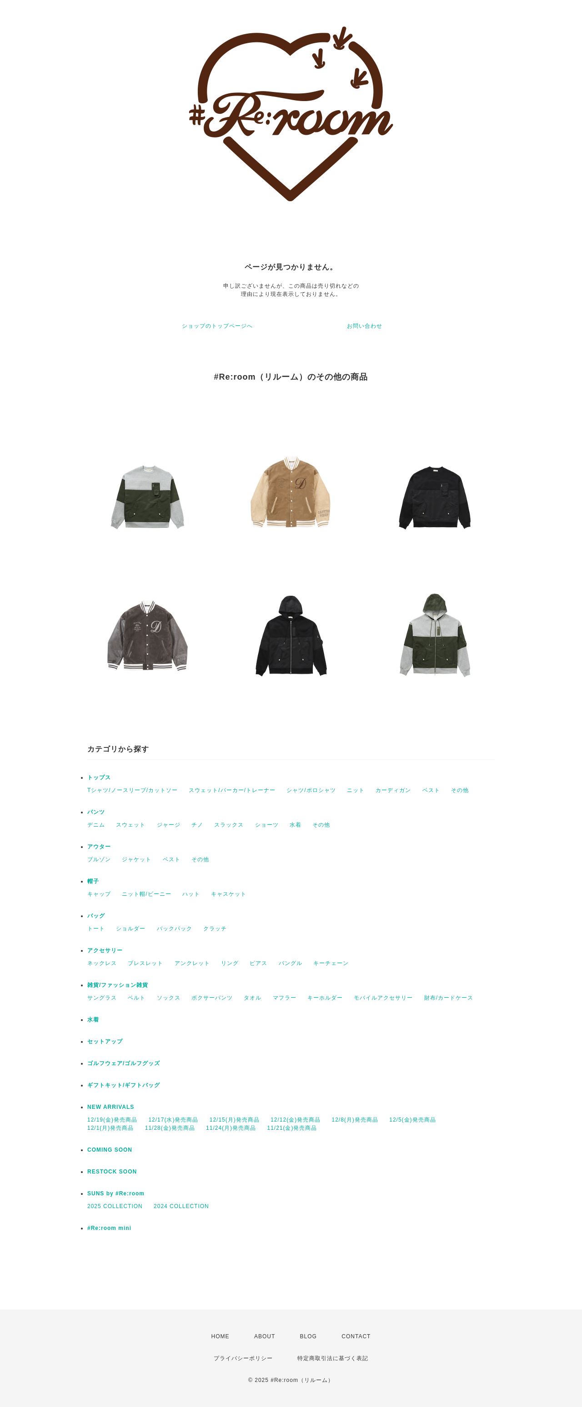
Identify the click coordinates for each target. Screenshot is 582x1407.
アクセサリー (105, 950)
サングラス (102, 998)
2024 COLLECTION (181, 1206)
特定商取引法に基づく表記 (332, 1358)
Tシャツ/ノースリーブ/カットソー (132, 790)
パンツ (96, 812)
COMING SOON (109, 1150)
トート (96, 928)
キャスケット (228, 894)
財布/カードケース (448, 998)
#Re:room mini (109, 1228)
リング (230, 963)
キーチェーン (331, 963)
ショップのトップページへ (217, 326)
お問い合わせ (364, 326)
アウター (99, 846)
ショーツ (267, 825)
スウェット (131, 825)
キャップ (99, 894)
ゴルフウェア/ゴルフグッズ (123, 1063)
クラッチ (215, 928)
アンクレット (192, 963)
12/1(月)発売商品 (110, 1128)
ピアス (258, 963)
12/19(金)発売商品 (112, 1120)
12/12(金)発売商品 (296, 1120)
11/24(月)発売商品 (231, 1128)
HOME (220, 1336)
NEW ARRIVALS (110, 1107)
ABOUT (264, 1336)
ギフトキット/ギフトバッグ (123, 1085)
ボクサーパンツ (212, 998)
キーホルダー (325, 998)
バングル (290, 963)
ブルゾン (99, 859)
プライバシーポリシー (243, 1358)
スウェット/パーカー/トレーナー (232, 790)
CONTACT (356, 1336)
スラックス (229, 825)
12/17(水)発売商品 (173, 1120)
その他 (460, 790)
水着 (295, 825)
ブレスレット (145, 963)
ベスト (431, 790)
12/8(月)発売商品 (355, 1120)
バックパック (174, 928)
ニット (356, 790)
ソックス (169, 998)
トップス (99, 777)
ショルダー (131, 928)
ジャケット (136, 859)
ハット (191, 894)
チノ (197, 825)
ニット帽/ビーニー (146, 894)
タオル (252, 998)
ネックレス (102, 963)
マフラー (284, 998)
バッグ (96, 916)
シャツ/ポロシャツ (311, 790)
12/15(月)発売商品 (235, 1120)
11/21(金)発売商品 (292, 1128)
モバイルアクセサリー (383, 998)
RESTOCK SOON (112, 1171)
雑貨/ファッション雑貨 (117, 985)
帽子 (93, 881)
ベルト (137, 998)
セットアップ (105, 1041)
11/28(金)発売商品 (170, 1128)
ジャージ (169, 825)
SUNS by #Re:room (116, 1193)
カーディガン (393, 790)
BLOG (308, 1336)
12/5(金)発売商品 (412, 1120)
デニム (96, 825)
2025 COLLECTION (115, 1206)
